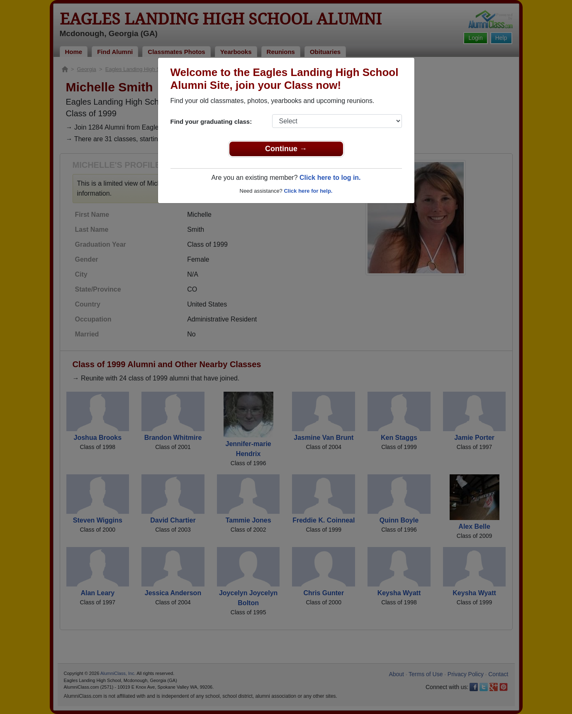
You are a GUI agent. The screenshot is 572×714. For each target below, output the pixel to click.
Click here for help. (308, 191)
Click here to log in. (330, 177)
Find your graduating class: (211, 121)
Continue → (286, 149)
